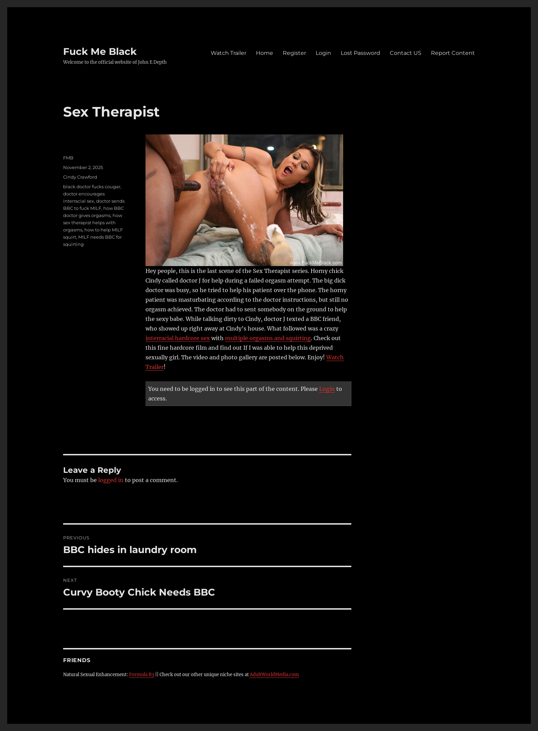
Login (323, 53)
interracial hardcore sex (177, 338)
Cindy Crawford (80, 177)
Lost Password (360, 53)
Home (264, 53)
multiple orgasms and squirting (268, 338)
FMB (68, 157)
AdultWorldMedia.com (274, 675)
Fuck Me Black (100, 51)
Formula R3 (141, 675)
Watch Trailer (228, 53)
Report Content (453, 53)
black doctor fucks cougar (91, 186)
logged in (111, 480)
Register (294, 53)
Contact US (405, 53)
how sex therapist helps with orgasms (92, 222)
